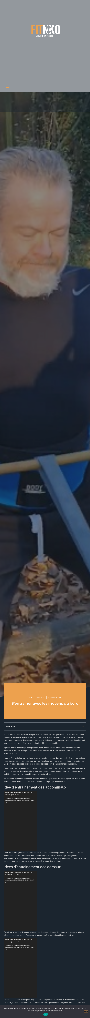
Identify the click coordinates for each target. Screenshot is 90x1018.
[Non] (86, 1011)
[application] (20, 821)
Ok (46, 1014)
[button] (7, 86)
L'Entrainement (54, 697)
